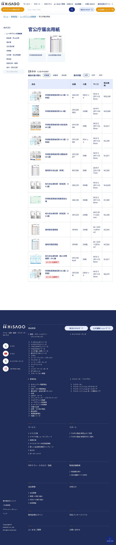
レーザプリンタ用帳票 (14, 33)
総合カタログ (85, 9)
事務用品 (33, 379)
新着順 (46, 75)
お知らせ (70, 4)
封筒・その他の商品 (38, 409)
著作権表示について (9, 501)
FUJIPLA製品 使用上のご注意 (81, 433)
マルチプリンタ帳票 (38, 400)
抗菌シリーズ (35, 416)
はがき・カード (36, 396)
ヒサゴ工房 (34, 433)
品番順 (55, 75)
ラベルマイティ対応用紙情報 (40, 443)
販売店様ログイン (104, 4)
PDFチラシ (48, 4)
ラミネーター (78, 384)
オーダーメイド (35, 453)
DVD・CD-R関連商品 (38, 389)
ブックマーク (35, 360)
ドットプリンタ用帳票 (39, 405)
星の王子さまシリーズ (39, 353)
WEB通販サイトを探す (79, 475)
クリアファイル (36, 364)
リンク (5, 513)
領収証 (8, 59)
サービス (26, 4)
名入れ (32, 450)
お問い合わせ (90, 4)
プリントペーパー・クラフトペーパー (44, 398)
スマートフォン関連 (38, 373)
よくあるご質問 (59, 4)
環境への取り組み (36, 496)
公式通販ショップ (104, 9)
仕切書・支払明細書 (13, 55)
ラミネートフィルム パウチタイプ (85, 387)
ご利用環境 (6, 505)
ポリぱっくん (35, 371)
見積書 (8, 51)
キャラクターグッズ (79, 334)
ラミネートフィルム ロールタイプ (85, 389)
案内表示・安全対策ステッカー (42, 391)
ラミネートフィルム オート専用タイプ (86, 391)
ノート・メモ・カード (39, 362)
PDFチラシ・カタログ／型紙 (40, 465)
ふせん (33, 355)
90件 (100, 75)
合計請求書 (10, 46)
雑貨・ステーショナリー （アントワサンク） (38, 335)
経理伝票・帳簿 (12, 63)
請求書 (8, 42)
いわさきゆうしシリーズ (39, 346)
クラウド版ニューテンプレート (41, 436)
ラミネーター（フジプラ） (81, 379)
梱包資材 (34, 411)
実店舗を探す (76, 471)
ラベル (33, 387)
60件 (93, 75)
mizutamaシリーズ (38, 349)
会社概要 (33, 493)
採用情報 (33, 503)
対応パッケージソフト (78, 514)
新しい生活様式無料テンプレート (42, 447)
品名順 (64, 75)
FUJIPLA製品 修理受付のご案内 (82, 436)
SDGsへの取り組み (36, 499)
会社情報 (78, 4)
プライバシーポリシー (10, 509)
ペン (32, 367)
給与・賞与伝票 (12, 67)
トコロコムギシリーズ (39, 342)
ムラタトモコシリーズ (39, 344)
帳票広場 (33, 440)
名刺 (32, 393)
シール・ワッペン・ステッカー (42, 358)
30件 (86, 75)
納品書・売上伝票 (12, 38)
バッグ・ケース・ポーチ (39, 369)
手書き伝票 (35, 407)
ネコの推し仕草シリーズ (39, 351)
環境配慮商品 (35, 413)
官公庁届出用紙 (12, 71)
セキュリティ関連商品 (39, 384)
